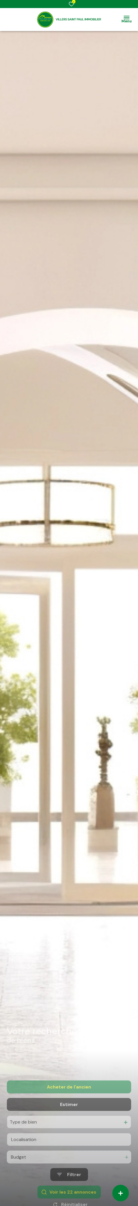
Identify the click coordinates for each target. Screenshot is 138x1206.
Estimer (69, 1121)
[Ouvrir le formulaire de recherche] (69, 1190)
